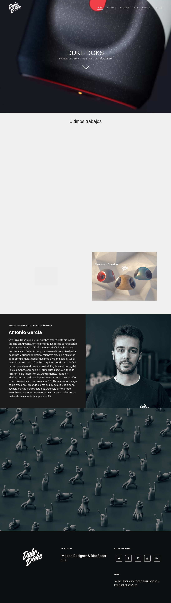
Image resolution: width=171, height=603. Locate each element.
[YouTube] (147, 558)
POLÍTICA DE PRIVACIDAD (144, 581)
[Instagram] (138, 558)
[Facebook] (128, 558)
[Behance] (157, 558)
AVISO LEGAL (121, 581)
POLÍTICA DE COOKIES (126, 585)
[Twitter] (119, 558)
